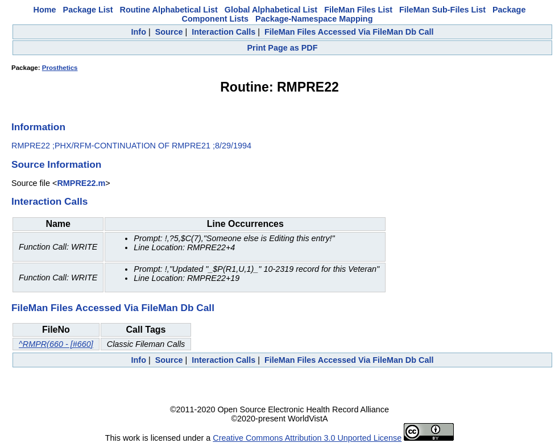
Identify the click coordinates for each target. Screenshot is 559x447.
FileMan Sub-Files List (442, 9)
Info (138, 31)
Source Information (56, 164)
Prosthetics (60, 67)
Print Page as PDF (282, 47)
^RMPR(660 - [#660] (56, 344)
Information (38, 127)
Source (169, 31)
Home (45, 9)
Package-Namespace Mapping (313, 18)
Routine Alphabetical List (169, 9)
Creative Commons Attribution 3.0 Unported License (307, 437)
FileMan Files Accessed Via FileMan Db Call (349, 31)
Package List (88, 9)
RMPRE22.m (81, 183)
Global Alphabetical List (271, 9)
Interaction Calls (223, 31)
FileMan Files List (358, 9)
